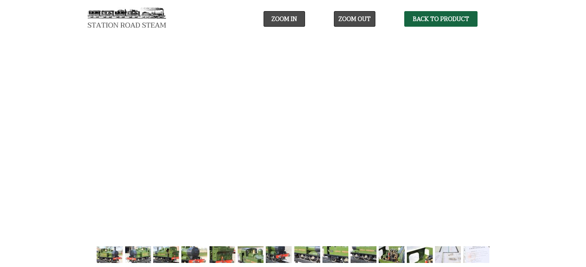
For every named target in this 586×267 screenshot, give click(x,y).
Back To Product (441, 19)
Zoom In (284, 19)
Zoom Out (354, 19)
